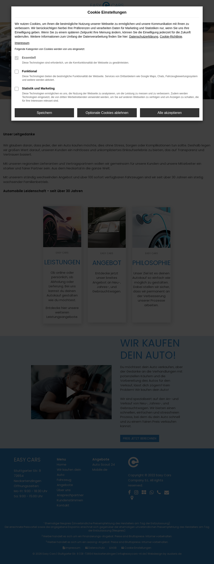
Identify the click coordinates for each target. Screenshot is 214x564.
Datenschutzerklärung (143, 36)
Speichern (44, 113)
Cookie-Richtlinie (171, 36)
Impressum (22, 43)
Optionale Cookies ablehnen (107, 113)
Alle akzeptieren (169, 113)
